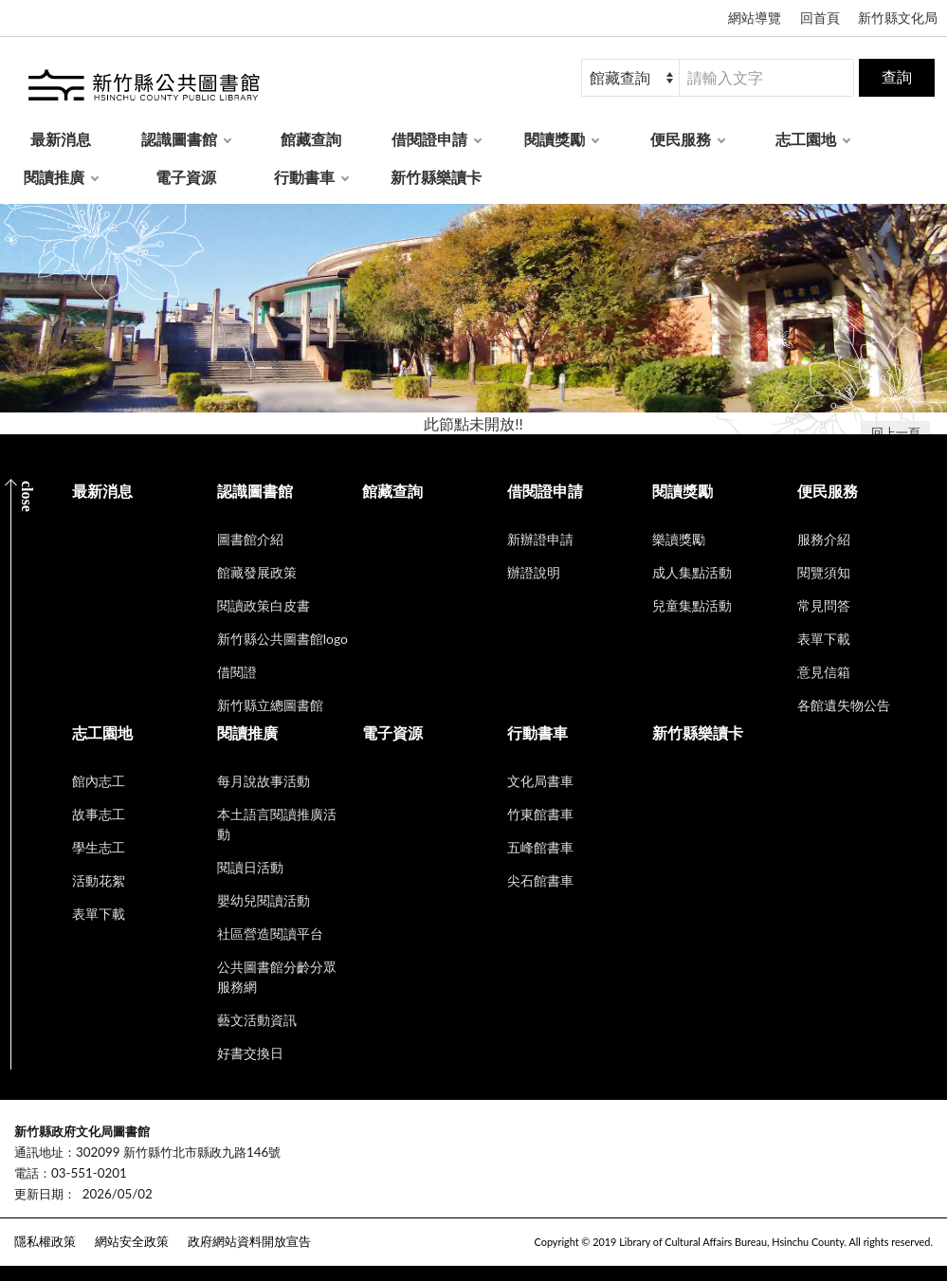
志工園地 (805, 139)
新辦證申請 (540, 539)
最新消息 (60, 139)
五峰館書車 (540, 847)
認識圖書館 (179, 139)
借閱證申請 (429, 139)
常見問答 (823, 605)
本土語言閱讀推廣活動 (277, 824)
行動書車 (304, 177)
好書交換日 (250, 1053)
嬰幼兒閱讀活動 (263, 900)
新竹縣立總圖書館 (270, 705)
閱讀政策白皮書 (263, 605)
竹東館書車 (540, 814)
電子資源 (185, 177)
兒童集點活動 (692, 605)
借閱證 (237, 672)
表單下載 (823, 639)
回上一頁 (895, 432)
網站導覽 (754, 17)
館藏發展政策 (257, 572)
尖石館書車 (540, 880)
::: (10, 1116)
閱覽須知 (823, 572)
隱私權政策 (45, 1241)
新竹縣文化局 (898, 17)
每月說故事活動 (263, 781)
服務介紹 (823, 539)
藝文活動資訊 (257, 1020)
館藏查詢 (311, 139)
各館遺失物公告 (843, 705)
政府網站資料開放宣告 (249, 1241)
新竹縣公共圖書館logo (282, 639)
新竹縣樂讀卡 (436, 177)
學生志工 (98, 847)
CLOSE (27, 496)
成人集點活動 (692, 572)
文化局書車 (540, 781)
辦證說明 (533, 572)
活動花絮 (98, 880)
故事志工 (98, 814)
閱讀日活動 (250, 867)
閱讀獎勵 (554, 139)
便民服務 (680, 139)
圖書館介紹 (250, 539)
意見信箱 (823, 672)
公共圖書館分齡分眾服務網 (277, 977)
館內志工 (98, 781)
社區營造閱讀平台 (270, 933)
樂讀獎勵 (678, 539)
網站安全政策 (132, 1241)
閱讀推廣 (54, 177)
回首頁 (820, 17)
